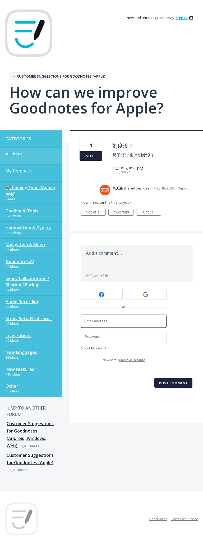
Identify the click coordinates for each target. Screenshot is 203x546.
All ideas (14, 154)
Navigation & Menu (25, 245)
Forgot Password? (93, 348)
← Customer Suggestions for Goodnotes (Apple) (59, 76)
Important (122, 213)
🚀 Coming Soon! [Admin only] (30, 191)
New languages (21, 352)
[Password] (124, 337)
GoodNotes (158, 518)
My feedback (19, 171)
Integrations (18, 335)
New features (20, 369)
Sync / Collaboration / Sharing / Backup (27, 282)
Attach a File (99, 275)
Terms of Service (184, 518)
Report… (185, 188)
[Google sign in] (146, 294)
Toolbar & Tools (22, 211)
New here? (124, 360)
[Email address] (124, 321)
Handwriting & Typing (28, 228)
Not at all (95, 213)
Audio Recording (22, 302)
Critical (152, 213)
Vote (90, 156)
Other (12, 386)
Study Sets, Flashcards (29, 318)
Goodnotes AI (20, 261)
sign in (182, 17)
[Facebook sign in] (102, 294)
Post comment (173, 383)
